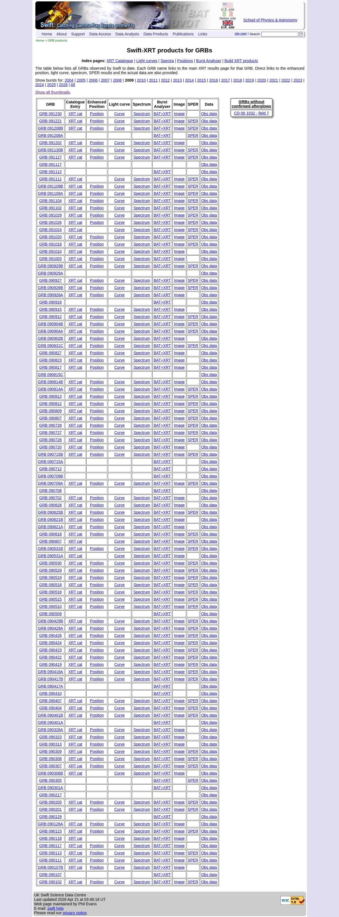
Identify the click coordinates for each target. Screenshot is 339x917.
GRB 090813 (50, 396)
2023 (298, 80)
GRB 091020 (50, 237)
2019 (249, 80)
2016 (213, 80)
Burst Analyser (208, 61)
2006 (93, 80)
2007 (105, 80)
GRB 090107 (50, 874)
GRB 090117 (50, 845)
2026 (63, 85)
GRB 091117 (50, 164)
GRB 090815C (50, 374)
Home (47, 34)
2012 (165, 80)
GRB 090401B (50, 715)
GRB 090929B (50, 266)
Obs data (209, 113)
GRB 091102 (50, 208)
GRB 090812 (50, 403)
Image (179, 113)
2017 (225, 80)
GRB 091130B (50, 150)
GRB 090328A (50, 729)
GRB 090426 (50, 635)
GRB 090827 (50, 353)
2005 (81, 80)
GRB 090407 (50, 700)
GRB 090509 (50, 614)
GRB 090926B (50, 287)
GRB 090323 (50, 737)
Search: (255, 34)
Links (202, 34)
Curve (119, 113)
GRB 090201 (50, 809)
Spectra (167, 61)
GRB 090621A (50, 527)
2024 (39, 85)
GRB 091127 (50, 157)
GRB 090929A (50, 273)
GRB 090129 (50, 816)
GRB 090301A (50, 787)
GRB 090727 (50, 432)
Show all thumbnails (52, 92)
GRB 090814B (50, 382)
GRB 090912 (50, 316)
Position (97, 113)
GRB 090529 (50, 570)
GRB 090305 (50, 780)
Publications (183, 34)
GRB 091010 (50, 251)
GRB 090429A (50, 628)
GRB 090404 (50, 708)
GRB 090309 (50, 751)
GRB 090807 (50, 418)
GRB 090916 (50, 302)
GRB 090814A (50, 389)
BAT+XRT (162, 113)
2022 (285, 80)
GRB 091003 (50, 258)
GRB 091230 (50, 113)
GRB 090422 (50, 657)
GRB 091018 (50, 244)
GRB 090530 (50, 563)
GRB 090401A (50, 722)
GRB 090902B (50, 338)
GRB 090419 (50, 664)
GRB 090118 (50, 838)
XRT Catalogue (120, 61)
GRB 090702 (50, 498)
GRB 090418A (50, 671)
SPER (193, 121)
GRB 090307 (50, 766)
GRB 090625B (50, 512)
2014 (189, 80)
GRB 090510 (50, 606)
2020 (261, 80)
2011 (153, 80)
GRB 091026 (50, 222)
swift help (55, 908)
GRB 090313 (50, 744)
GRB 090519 (50, 577)
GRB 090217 (50, 795)
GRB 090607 (50, 541)
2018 (237, 80)
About (62, 34)
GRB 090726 (50, 440)
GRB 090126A (50, 824)
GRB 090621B (50, 519)
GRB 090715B (50, 454)
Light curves (146, 61)
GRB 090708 (50, 490)
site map (241, 33)
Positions (185, 61)
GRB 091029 (50, 215)
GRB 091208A (50, 135)
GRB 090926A (50, 295)
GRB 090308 (50, 758)
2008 (117, 80)
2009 (129, 80)
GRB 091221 (50, 121)
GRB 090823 (50, 360)
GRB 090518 (50, 585)
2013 (177, 80)
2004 (69, 80)
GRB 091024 (50, 229)
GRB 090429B (50, 621)
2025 (51, 85)
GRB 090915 (50, 309)
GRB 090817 (50, 367)
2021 (273, 80)
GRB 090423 (50, 650)
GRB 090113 (50, 853)
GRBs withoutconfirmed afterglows (251, 104)
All (72, 85)
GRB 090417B (50, 679)
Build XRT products (241, 61)
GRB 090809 (50, 411)
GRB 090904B (50, 324)
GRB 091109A (50, 193)
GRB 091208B (50, 128)
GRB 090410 (50, 693)
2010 (141, 80)
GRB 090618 (50, 534)
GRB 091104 (50, 200)
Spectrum (141, 113)
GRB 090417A (50, 686)
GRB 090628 (50, 505)
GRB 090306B (50, 773)
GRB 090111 (50, 860)
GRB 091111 (50, 179)
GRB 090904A (50, 331)
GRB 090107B (50, 867)
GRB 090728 (50, 425)
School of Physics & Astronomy (270, 20)
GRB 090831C (50, 345)
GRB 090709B (50, 476)
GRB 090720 (50, 447)
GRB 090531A (50, 556)
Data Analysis (127, 34)
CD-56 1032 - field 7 (251, 113)
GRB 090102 (50, 882)
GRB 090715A (50, 461)
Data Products (155, 34)
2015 (201, 80)
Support (78, 34)
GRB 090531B (50, 548)
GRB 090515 (50, 599)
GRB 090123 (50, 831)
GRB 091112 (50, 171)
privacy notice (75, 913)
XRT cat (75, 113)
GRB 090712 (50, 469)
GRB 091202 (50, 142)
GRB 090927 (50, 280)
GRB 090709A (50, 483)
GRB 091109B (50, 186)
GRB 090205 (50, 802)
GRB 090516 (50, 592)
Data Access (100, 34)
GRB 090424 (50, 643)
